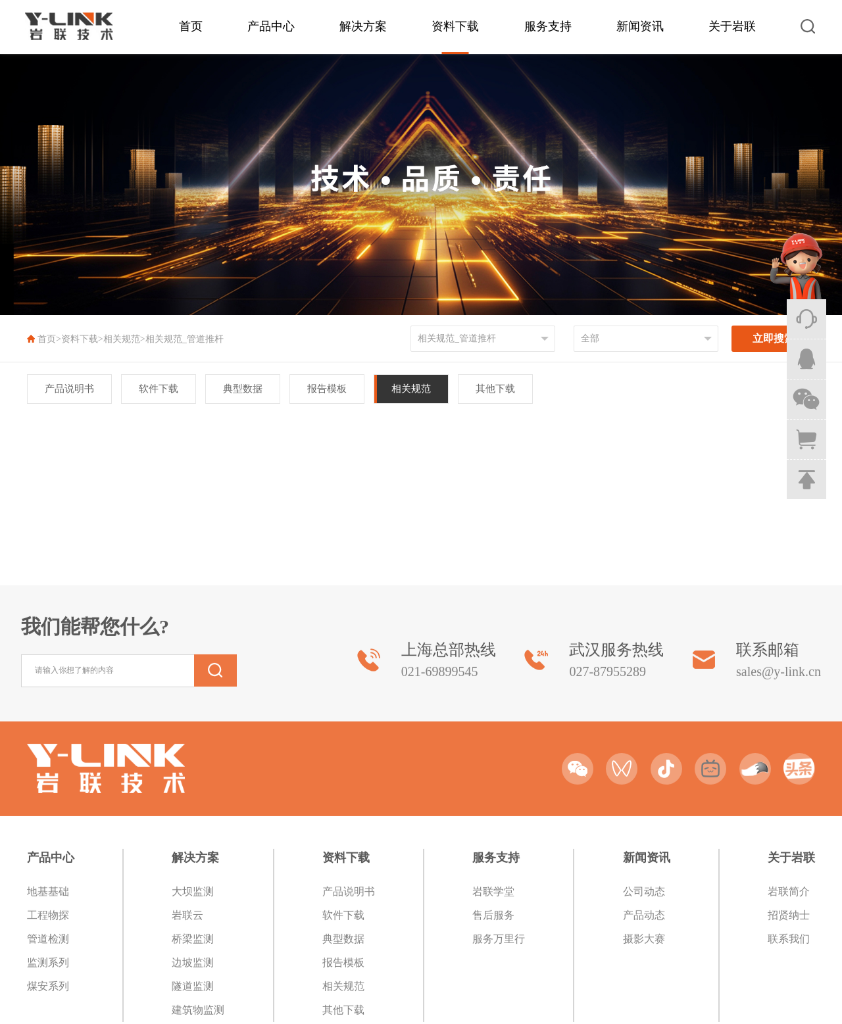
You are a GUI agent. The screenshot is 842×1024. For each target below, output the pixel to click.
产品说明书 (69, 388)
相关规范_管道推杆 (184, 339)
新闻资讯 (640, 26)
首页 (191, 26)
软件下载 (158, 388)
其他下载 (495, 388)
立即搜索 (774, 338)
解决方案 (363, 26)
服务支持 (548, 26)
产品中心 (271, 26)
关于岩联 (732, 26)
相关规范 (121, 339)
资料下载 (455, 26)
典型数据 (242, 388)
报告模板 (327, 388)
